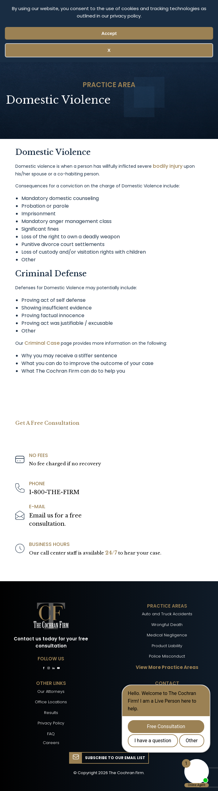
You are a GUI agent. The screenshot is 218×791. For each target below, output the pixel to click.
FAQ (51, 734)
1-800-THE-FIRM (54, 492)
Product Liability (167, 646)
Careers (51, 743)
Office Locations (51, 702)
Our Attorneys (51, 691)
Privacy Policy (51, 723)
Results (51, 713)
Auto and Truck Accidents (167, 614)
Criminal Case (42, 343)
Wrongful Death (167, 625)
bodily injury (168, 166)
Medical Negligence (167, 635)
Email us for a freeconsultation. (55, 519)
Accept (108, 33)
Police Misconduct (167, 656)
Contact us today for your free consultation (51, 642)
